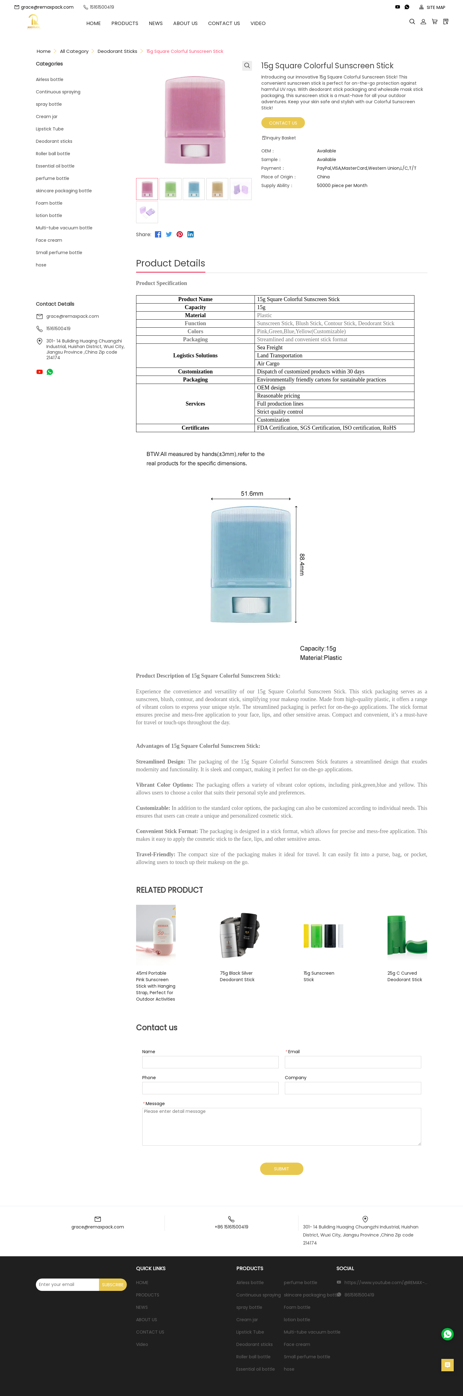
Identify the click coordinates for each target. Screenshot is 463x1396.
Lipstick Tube (50, 129)
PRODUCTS (134, 23)
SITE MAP (432, 7)
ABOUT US (194, 23)
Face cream (49, 240)
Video (267, 23)
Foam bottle (49, 203)
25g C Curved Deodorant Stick (393, 976)
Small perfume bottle (59, 252)
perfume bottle (52, 178)
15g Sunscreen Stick (311, 973)
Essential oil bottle (55, 166)
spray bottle (49, 104)
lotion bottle (49, 215)
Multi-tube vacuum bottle (64, 228)
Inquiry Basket (278, 138)
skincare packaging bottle (64, 191)
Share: (143, 234)
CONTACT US (233, 23)
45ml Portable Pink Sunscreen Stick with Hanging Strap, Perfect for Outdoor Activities (164, 983)
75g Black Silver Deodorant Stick (241, 976)
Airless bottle (49, 79)
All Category (74, 51)
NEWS (165, 23)
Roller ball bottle (53, 154)
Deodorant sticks (117, 51)
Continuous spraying (58, 92)
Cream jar (47, 116)
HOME (103, 23)
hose (41, 265)
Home (44, 51)
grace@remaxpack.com (44, 7)
